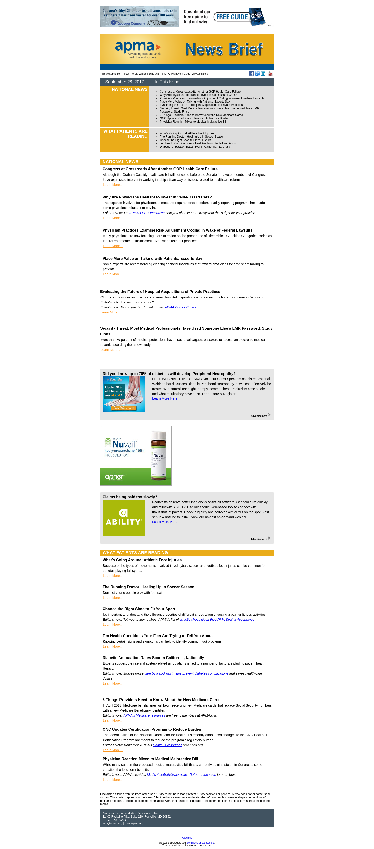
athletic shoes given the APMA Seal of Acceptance (217, 619)
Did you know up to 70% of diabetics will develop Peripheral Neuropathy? (169, 374)
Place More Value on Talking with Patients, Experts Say (195, 101)
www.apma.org (200, 74)
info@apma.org (112, 823)
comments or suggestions (200, 842)
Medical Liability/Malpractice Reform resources (181, 774)
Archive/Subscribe (110, 74)
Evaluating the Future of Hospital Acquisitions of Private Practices (201, 105)
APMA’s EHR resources (147, 213)
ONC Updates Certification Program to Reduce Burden (194, 118)
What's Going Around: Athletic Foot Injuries (187, 133)
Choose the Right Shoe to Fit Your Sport (185, 140)
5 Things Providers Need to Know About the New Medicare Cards (201, 115)
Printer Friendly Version (134, 74)
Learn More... (113, 185)
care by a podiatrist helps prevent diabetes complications (187, 673)
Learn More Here (164, 398)
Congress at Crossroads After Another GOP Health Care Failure (200, 91)
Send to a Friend (157, 74)
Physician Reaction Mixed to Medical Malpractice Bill (193, 121)
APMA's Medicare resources (144, 715)
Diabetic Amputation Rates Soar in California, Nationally (195, 146)
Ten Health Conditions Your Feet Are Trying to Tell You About (198, 143)
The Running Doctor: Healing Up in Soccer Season (192, 136)
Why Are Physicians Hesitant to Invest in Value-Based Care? (198, 95)
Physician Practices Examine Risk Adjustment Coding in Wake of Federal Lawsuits (212, 98)
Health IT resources (167, 745)
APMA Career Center (180, 307)
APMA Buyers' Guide (179, 74)
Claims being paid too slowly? (130, 497)
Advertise (187, 837)
